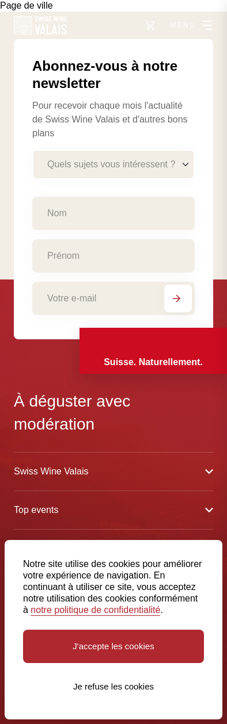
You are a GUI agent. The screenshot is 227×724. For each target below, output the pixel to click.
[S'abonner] (178, 298)
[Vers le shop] (150, 25)
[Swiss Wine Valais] (40, 25)
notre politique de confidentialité (95, 610)
